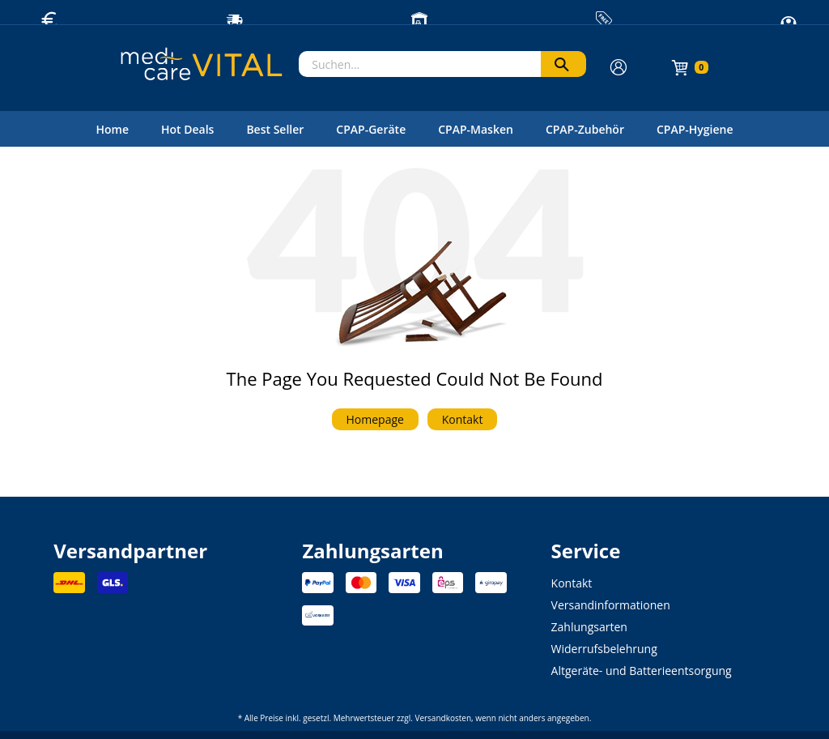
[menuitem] (112, 129)
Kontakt (462, 419)
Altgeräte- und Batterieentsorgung (641, 670)
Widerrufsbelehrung (604, 648)
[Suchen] (563, 64)
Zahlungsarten (589, 626)
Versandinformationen (610, 605)
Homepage (375, 419)
